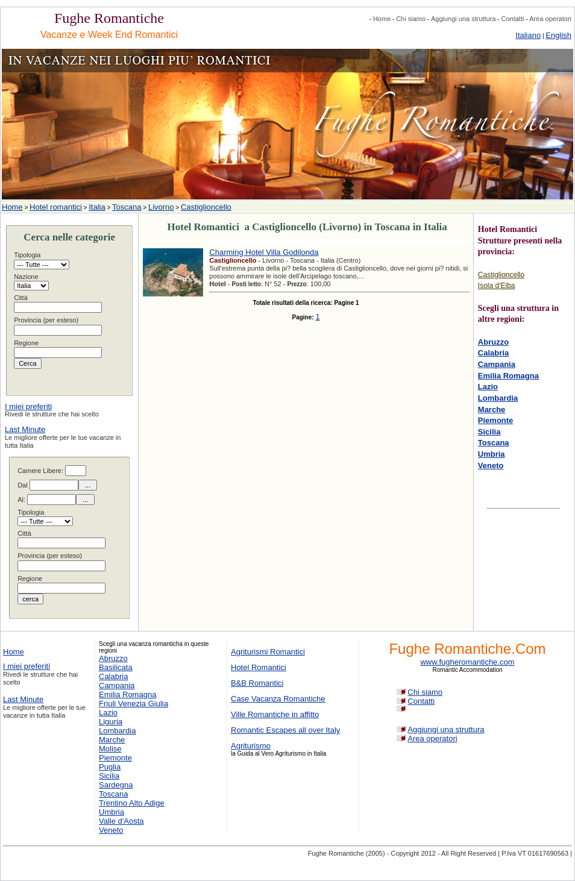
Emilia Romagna (508, 375)
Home (382, 18)
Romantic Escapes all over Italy (285, 730)
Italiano (528, 35)
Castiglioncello (206, 207)
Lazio (488, 386)
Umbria (491, 454)
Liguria (110, 721)
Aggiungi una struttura (463, 18)
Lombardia (498, 398)
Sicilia (489, 431)
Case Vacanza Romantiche (278, 698)
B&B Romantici (257, 683)
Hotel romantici (56, 207)
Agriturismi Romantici (268, 651)
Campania (496, 364)
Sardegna (116, 784)
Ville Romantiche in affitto (275, 714)
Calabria (493, 352)
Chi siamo (411, 18)
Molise (110, 748)
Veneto (491, 465)
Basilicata (116, 667)
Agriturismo (251, 745)
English (558, 35)
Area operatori (550, 18)
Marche (492, 409)
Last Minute (25, 429)
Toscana (126, 207)
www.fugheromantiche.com (467, 661)
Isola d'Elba (496, 285)
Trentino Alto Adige (132, 802)
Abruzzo (493, 341)
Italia (97, 207)
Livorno (161, 207)
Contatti (512, 18)
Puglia (110, 766)
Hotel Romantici (258, 667)
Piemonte (496, 420)
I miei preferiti (28, 406)
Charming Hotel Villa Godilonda (263, 252)
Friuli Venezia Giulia (133, 703)
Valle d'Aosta (121, 821)
